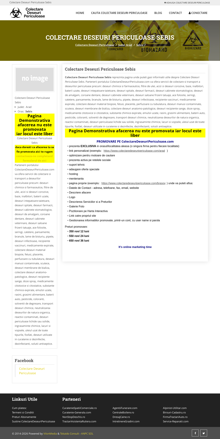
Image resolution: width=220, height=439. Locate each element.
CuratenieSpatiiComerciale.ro (79, 408)
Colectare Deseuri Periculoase (94, 45)
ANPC (84, 433)
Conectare (198, 13)
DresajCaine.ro (121, 417)
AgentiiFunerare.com (125, 408)
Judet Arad (125, 45)
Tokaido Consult (69, 433)
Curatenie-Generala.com (76, 412)
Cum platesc (19, 408)
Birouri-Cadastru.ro (174, 412)
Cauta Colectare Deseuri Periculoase (119, 13)
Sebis (139, 45)
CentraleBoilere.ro (123, 412)
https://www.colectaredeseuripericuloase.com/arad (134, 150)
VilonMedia (50, 433)
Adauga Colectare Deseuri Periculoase (187, 2)
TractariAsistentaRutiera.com (79, 421)
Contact (175, 13)
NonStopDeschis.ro (73, 417)
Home (80, 13)
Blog (158, 13)
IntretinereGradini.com (126, 421)
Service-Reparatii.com (176, 421)
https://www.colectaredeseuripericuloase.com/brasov (133, 183)
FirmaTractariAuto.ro (175, 417)
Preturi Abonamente (24, 417)
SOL (91, 433)
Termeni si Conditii (23, 412)
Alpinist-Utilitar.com (175, 408)
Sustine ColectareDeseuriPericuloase (33, 421)
